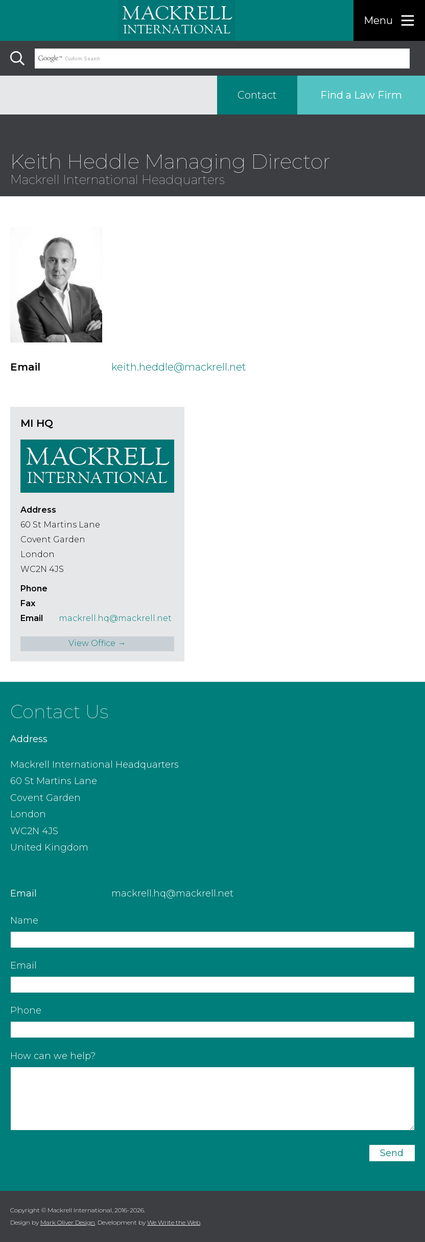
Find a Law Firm (361, 95)
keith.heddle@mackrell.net (178, 367)
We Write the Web (173, 1222)
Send (392, 1153)
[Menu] (389, 20)
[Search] (17, 58)
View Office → (97, 643)
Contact (257, 95)
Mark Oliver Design (67, 1222)
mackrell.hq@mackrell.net (115, 618)
